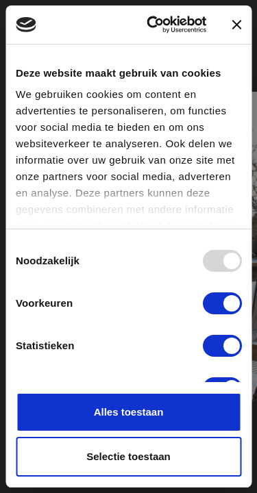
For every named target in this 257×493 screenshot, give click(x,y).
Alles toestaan (129, 412)
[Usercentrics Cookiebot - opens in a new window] (153, 25)
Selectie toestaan (128, 456)
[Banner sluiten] (236, 24)
